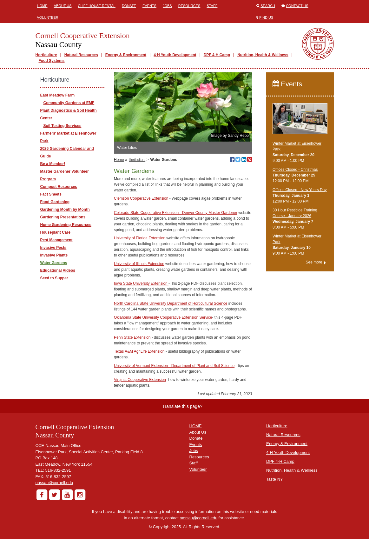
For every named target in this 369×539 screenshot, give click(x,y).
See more (314, 262)
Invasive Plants (54, 255)
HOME (195, 425)
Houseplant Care (55, 232)
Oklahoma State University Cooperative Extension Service (163, 317)
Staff (212, 6)
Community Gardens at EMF (69, 103)
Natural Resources (81, 55)
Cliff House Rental (96, 6)
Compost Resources (58, 186)
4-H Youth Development (175, 55)
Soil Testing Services (62, 125)
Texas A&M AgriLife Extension (139, 351)
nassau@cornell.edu (54, 482)
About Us (63, 6)
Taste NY (274, 479)
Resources (189, 6)
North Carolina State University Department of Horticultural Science (170, 303)
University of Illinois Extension (139, 264)
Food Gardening (55, 202)
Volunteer (47, 17)
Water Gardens (53, 263)
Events (149, 6)
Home (42, 6)
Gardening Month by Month (65, 209)
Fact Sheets (51, 194)
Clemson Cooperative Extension (141, 198)
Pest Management (56, 240)
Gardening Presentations (63, 217)
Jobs (167, 6)
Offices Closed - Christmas (295, 169)
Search (267, 6)
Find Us (266, 17)
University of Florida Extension (140, 238)
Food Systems (52, 60)
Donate (129, 6)
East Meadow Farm (57, 95)
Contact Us (297, 6)
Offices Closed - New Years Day (300, 190)
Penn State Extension (132, 337)
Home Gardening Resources (65, 225)
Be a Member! (52, 164)
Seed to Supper (54, 278)
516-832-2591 (58, 470)
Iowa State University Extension (141, 283)
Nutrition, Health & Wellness (262, 55)
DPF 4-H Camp (217, 55)
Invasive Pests (53, 247)
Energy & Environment (125, 55)
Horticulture (46, 55)
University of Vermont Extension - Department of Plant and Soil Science (174, 365)
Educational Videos (57, 270)
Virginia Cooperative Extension (140, 379)
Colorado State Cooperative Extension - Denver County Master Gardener (175, 212)
